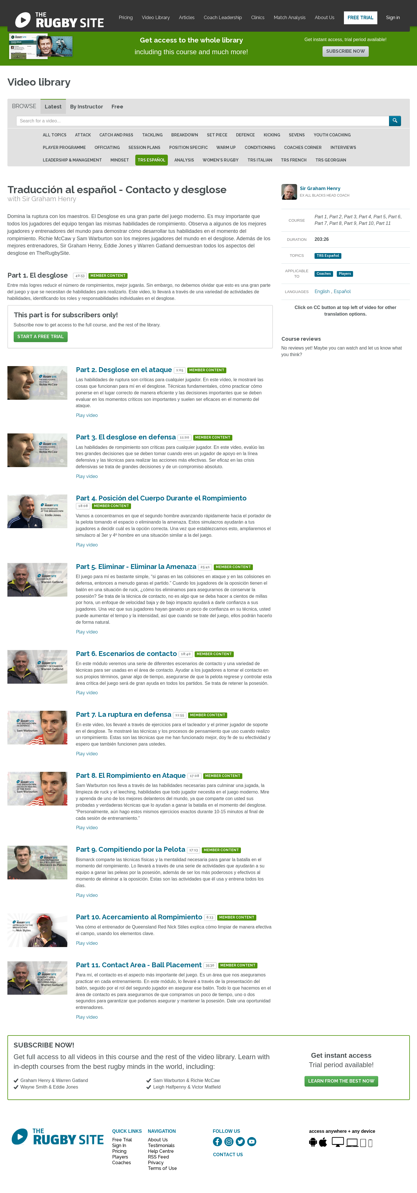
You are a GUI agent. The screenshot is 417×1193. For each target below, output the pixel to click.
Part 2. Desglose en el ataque (124, 370)
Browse (24, 106)
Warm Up (226, 147)
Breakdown (184, 135)
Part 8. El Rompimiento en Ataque (131, 775)
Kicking (272, 135)
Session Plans (144, 147)
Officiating (107, 147)
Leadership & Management (72, 160)
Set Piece (217, 135)
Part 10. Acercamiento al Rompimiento (139, 917)
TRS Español (152, 160)
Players (120, 1157)
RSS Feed (159, 1157)
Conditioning (260, 147)
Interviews (343, 147)
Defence (245, 135)
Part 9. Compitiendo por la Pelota (130, 849)
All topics (55, 135)
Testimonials (159, 1145)
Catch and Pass (116, 135)
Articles (187, 17)
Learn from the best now (341, 1081)
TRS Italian (259, 160)
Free (117, 107)
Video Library (156, 17)
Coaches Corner (303, 147)
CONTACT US (228, 1154)
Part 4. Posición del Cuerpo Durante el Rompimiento (161, 498)
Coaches (121, 1162)
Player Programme (64, 147)
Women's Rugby (221, 160)
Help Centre (159, 1151)
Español (342, 291)
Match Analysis (290, 17)
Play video (87, 415)
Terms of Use (159, 1168)
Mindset (119, 160)
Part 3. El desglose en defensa (126, 437)
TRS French (294, 160)
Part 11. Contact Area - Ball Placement (139, 965)
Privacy (156, 1162)
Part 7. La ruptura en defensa (123, 714)
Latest (53, 107)
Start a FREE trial (40, 336)
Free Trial (361, 17)
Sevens (297, 135)
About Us (325, 17)
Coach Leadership (223, 17)
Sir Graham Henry (320, 188)
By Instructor (86, 107)
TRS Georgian (330, 160)
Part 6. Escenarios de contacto (126, 653)
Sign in (393, 17)
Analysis (184, 160)
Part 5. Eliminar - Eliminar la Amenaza (136, 566)
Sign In (119, 1145)
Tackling (152, 135)
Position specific (188, 147)
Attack (83, 135)
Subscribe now (345, 51)
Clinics (258, 17)
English (322, 291)
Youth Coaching (332, 135)
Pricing (126, 17)
